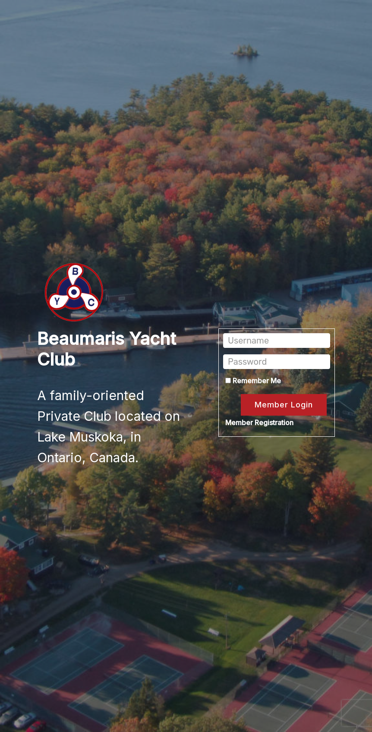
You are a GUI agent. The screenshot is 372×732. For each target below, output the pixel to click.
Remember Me (253, 380)
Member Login (284, 404)
